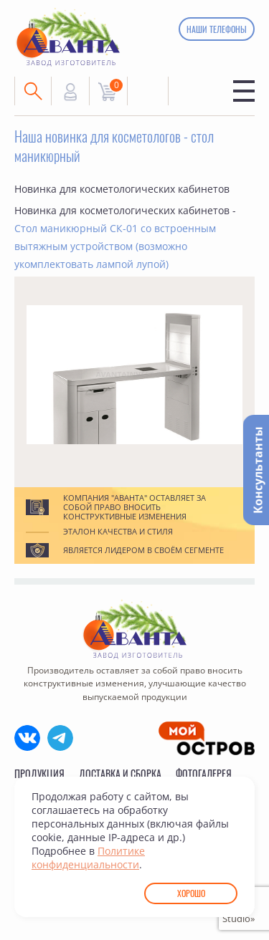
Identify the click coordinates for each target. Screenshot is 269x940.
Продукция (39, 773)
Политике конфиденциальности (88, 857)
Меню (244, 91)
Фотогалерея (204, 773)
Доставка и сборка (120, 773)
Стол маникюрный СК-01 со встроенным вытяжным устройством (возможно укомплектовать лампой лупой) (115, 246)
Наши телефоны (217, 29)
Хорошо (191, 893)
